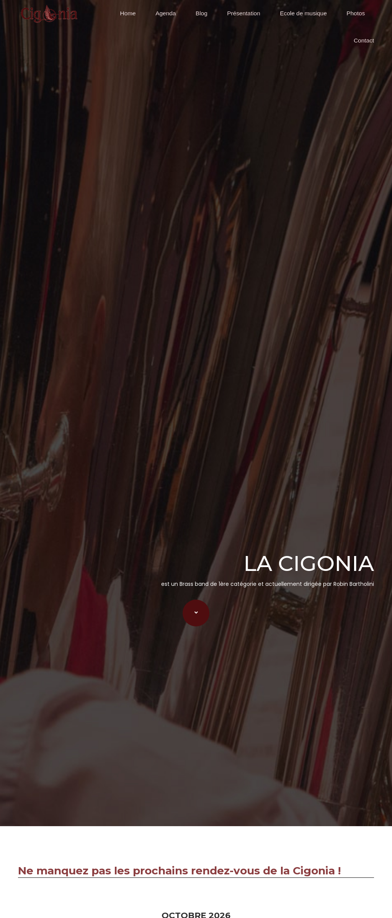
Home (128, 13)
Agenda (165, 13)
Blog (201, 13)
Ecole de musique (303, 13)
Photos (355, 13)
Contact (364, 40)
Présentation (243, 13)
